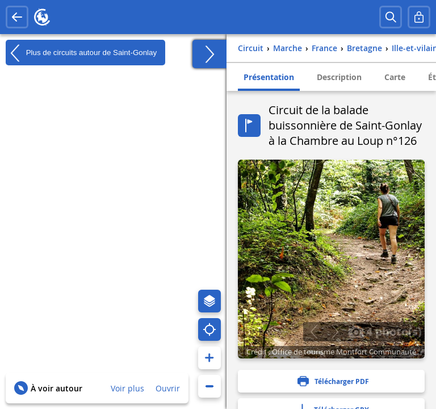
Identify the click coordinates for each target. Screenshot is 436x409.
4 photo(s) (385, 331)
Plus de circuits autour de (81, 53)
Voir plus (127, 388)
